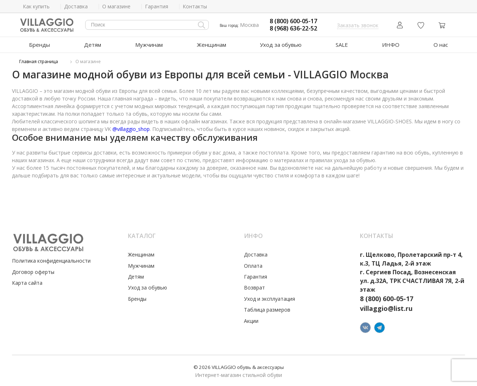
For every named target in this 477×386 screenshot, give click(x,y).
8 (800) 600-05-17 (293, 21)
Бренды (39, 44)
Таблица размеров (267, 309)
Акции (251, 320)
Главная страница (38, 61)
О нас (441, 44)
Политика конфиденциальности (51, 260)
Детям (92, 44)
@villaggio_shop (131, 129)
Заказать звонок (357, 25)
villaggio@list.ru (386, 308)
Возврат (254, 287)
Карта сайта (27, 282)
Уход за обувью (281, 44)
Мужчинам (149, 44)
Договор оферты (33, 271)
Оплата (253, 265)
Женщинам (211, 44)
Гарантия (255, 276)
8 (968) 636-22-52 (293, 28)
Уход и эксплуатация (269, 298)
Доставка (255, 254)
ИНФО (390, 44)
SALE (342, 44)
